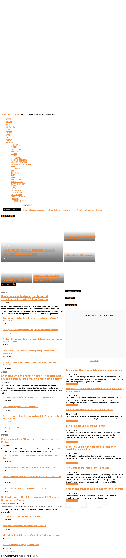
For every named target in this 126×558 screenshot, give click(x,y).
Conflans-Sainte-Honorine (21, 164)
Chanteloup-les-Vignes (19, 162)
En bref (8, 129)
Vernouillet (15, 198)
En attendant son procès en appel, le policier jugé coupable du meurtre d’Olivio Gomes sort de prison (63, 210)
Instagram (91, 505)
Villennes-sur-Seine (18, 201)
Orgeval (14, 186)
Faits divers (10, 126)
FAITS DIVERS (73, 291)
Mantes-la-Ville (17, 181)
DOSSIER (8, 216)
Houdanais (15, 151)
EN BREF (94, 361)
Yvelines (14, 147)
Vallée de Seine (16, 149)
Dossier (9, 121)
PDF (7, 137)
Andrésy (14, 155)
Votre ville (10, 142)
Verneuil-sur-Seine (18, 196)
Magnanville (15, 177)
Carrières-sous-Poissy (19, 160)
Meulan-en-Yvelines (18, 183)
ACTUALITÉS (8, 284)
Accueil (8, 119)
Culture (9, 132)
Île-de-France (16, 144)
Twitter (106, 505)
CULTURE (71, 305)
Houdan (13, 170)
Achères (14, 153)
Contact (9, 140)
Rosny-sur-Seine (17, 190)
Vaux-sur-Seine (16, 194)
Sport (8, 134)
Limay (13, 175)
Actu (8, 124)
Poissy (13, 188)
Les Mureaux (15, 173)
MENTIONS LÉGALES (15, 552)
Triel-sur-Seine (16, 192)
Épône (13, 166)
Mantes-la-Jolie (17, 179)
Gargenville (15, 168)
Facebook (75, 505)
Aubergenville (16, 157)
